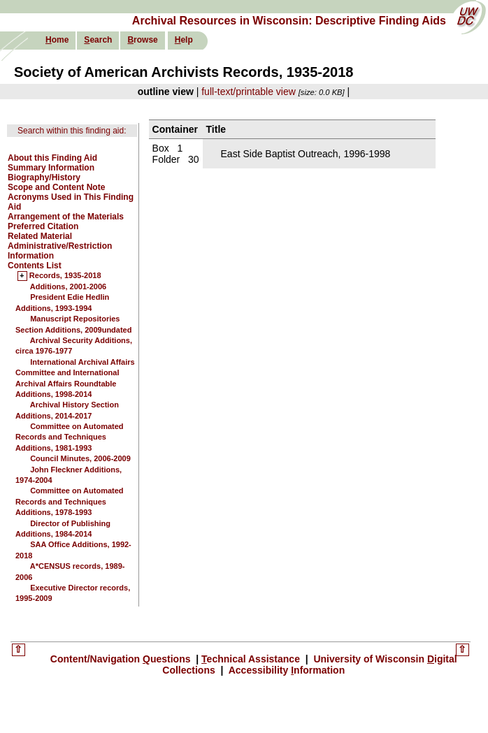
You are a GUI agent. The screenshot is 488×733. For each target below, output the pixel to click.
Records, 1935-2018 (65, 276)
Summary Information (51, 168)
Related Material (40, 236)
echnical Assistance (252, 659)
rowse (142, 40)
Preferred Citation (43, 226)
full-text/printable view (248, 91)
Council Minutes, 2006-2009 (80, 458)
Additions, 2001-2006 (68, 286)
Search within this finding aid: (71, 131)
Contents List (35, 265)
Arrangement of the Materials (66, 217)
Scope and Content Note (56, 187)
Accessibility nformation (285, 670)
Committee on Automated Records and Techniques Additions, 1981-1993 (69, 437)
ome (57, 40)
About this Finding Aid (52, 158)
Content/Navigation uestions (122, 659)
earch (98, 40)
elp (184, 40)
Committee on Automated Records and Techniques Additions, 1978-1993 (69, 501)
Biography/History (44, 177)
